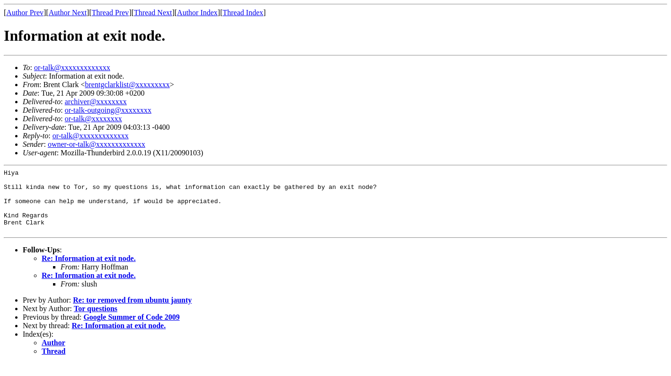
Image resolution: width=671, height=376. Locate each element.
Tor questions (95, 321)
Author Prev (25, 13)
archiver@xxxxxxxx (96, 102)
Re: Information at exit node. (89, 271)
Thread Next (153, 13)
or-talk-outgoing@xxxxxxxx (108, 110)
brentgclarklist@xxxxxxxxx (127, 85)
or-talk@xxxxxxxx (93, 119)
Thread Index (243, 13)
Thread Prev (110, 13)
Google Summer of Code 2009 (131, 330)
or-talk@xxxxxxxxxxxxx (72, 67)
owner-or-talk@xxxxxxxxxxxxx (96, 144)
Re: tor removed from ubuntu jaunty (132, 313)
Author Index (197, 13)
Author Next (68, 13)
